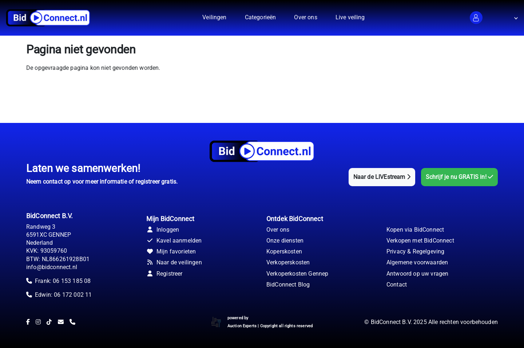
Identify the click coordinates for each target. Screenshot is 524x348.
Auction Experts (242, 326)
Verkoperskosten (288, 262)
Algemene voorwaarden (417, 262)
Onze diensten (284, 240)
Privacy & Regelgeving (415, 251)
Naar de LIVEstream (381, 176)
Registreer (164, 273)
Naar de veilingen (174, 262)
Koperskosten (284, 251)
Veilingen (214, 17)
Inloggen (162, 229)
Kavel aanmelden (174, 240)
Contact (396, 284)
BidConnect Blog (288, 284)
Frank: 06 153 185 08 (63, 280)
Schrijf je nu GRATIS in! (459, 176)
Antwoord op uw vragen (417, 273)
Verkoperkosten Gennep (297, 273)
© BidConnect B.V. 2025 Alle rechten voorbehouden (431, 322)
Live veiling (350, 17)
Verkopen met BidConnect (420, 240)
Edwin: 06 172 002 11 (63, 294)
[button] (476, 17)
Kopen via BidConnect (415, 229)
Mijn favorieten (171, 251)
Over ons (305, 17)
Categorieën (260, 17)
